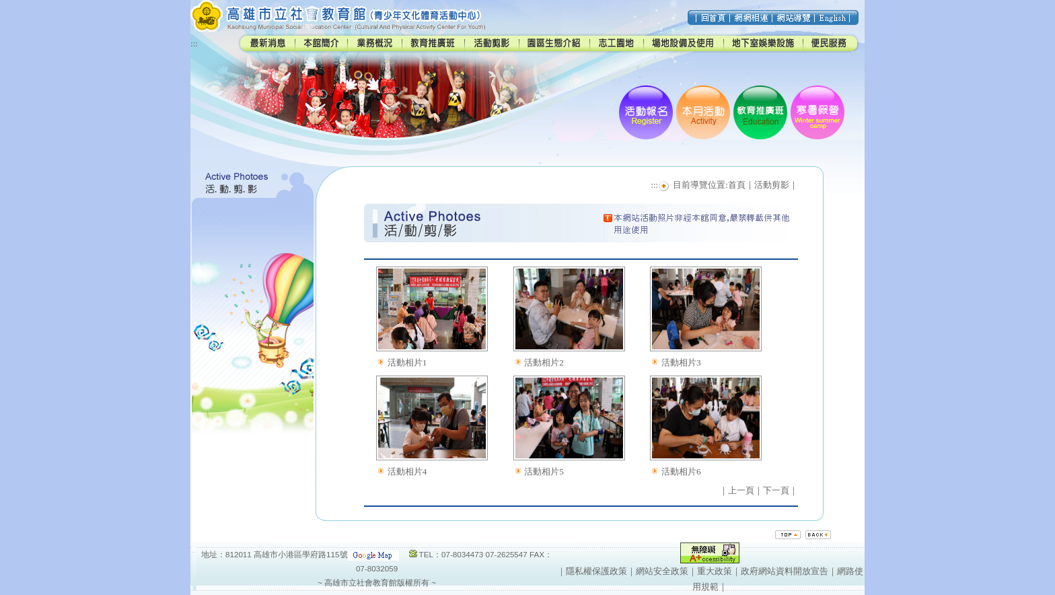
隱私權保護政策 (596, 571)
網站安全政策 (662, 571)
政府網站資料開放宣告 (784, 571)
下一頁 (776, 490)
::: (194, 43)
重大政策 (714, 571)
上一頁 (741, 490)
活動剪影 (771, 185)
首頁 (736, 185)
